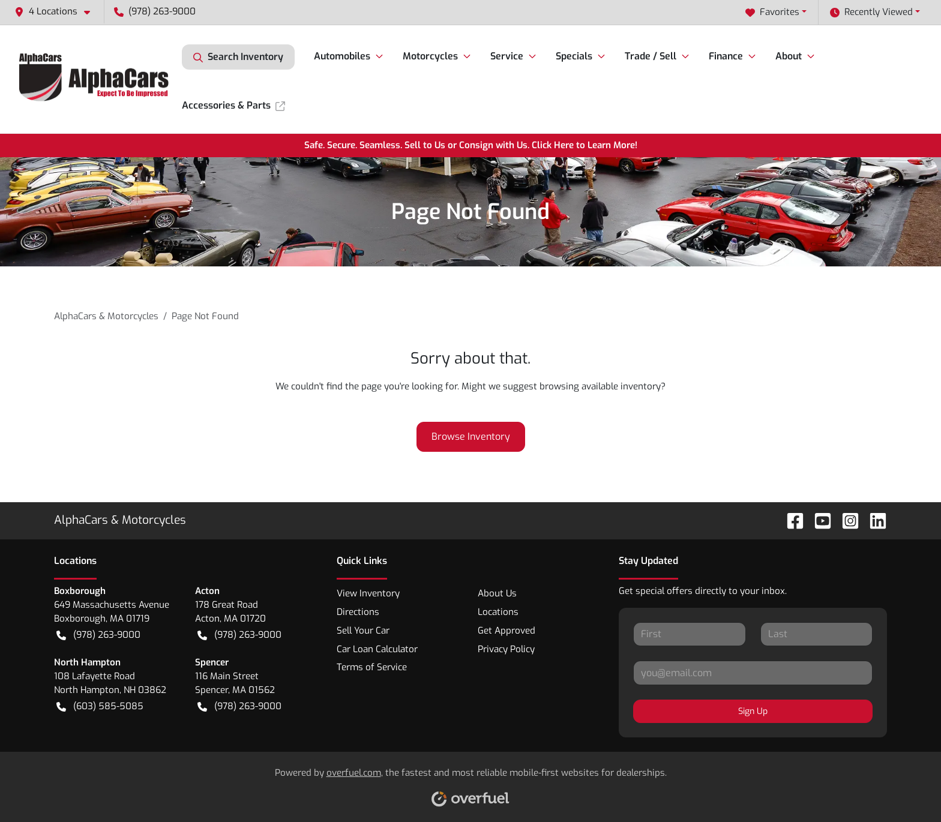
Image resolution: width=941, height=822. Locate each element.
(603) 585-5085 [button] (99, 706)
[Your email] (753, 673)
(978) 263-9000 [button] (155, 11)
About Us (497, 593)
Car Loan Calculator (377, 649)
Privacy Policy (506, 649)
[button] (57, 11)
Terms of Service (372, 667)
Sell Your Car (363, 631)
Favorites (772, 12)
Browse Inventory (470, 436)
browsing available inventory (600, 386)
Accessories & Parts (233, 105)
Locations (498, 612)
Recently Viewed (871, 12)
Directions (358, 612)
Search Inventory (238, 57)
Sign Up (753, 711)
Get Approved (506, 631)
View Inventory (368, 593)
